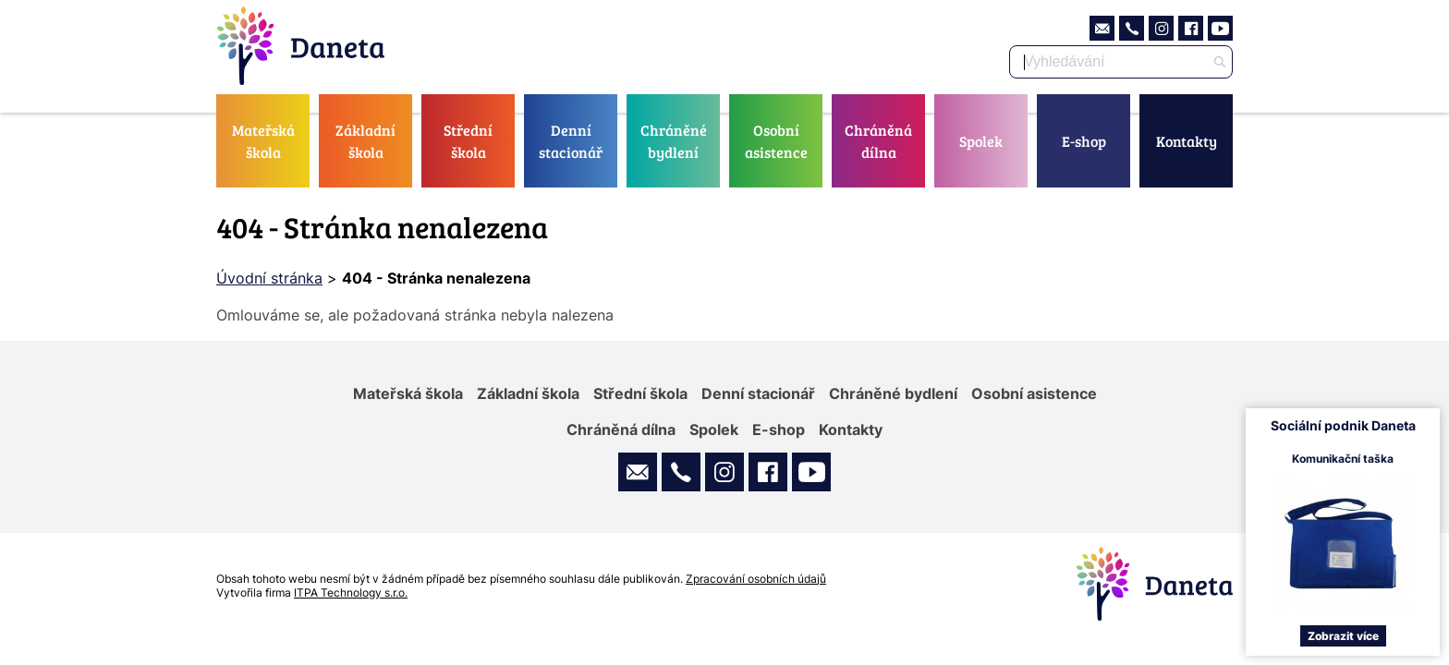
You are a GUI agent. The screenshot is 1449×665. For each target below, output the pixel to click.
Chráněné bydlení (673, 141)
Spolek (981, 141)
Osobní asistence (776, 141)
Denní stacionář (571, 141)
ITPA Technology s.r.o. (351, 592)
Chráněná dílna (878, 141)
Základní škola (365, 141)
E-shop (1084, 141)
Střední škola (468, 141)
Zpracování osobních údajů (756, 579)
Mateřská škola (263, 141)
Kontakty (1186, 141)
